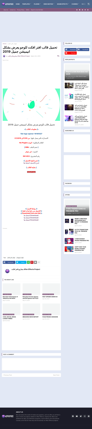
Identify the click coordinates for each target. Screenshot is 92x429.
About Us (6, 10)
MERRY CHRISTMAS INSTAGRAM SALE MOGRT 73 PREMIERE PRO (81, 221)
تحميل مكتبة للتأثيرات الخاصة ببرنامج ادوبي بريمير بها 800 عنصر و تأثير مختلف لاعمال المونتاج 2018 (82, 96)
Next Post (56, 375)
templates (26, 4)
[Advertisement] (46, 26)
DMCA (27, 10)
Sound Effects (62, 4)
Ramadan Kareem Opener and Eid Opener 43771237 (30, 297)
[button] (84, 4)
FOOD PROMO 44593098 (50, 317)
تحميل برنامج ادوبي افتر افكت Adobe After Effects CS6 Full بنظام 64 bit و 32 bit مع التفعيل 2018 (81, 119)
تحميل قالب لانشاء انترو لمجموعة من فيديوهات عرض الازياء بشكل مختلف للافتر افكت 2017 (81, 86)
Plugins (36, 4)
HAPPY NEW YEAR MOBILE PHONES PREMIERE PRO (80, 248)
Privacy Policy (20, 10)
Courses (75, 4)
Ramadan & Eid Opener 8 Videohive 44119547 (10, 297)
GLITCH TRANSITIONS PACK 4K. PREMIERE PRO (81, 231)
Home (18, 4)
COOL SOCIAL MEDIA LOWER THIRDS (9, 317)
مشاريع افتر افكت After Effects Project (25, 269)
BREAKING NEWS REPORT (31, 317)
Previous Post (8, 375)
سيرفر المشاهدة (31, 172)
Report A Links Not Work (37, 10)
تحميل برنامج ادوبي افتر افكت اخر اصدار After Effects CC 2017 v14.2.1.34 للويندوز (81, 107)
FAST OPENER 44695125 (50, 296)
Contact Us (12, 10)
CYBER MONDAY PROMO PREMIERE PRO (82, 239)
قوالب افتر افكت (12, 43)
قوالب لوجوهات (19, 257)
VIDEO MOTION (48, 4)
